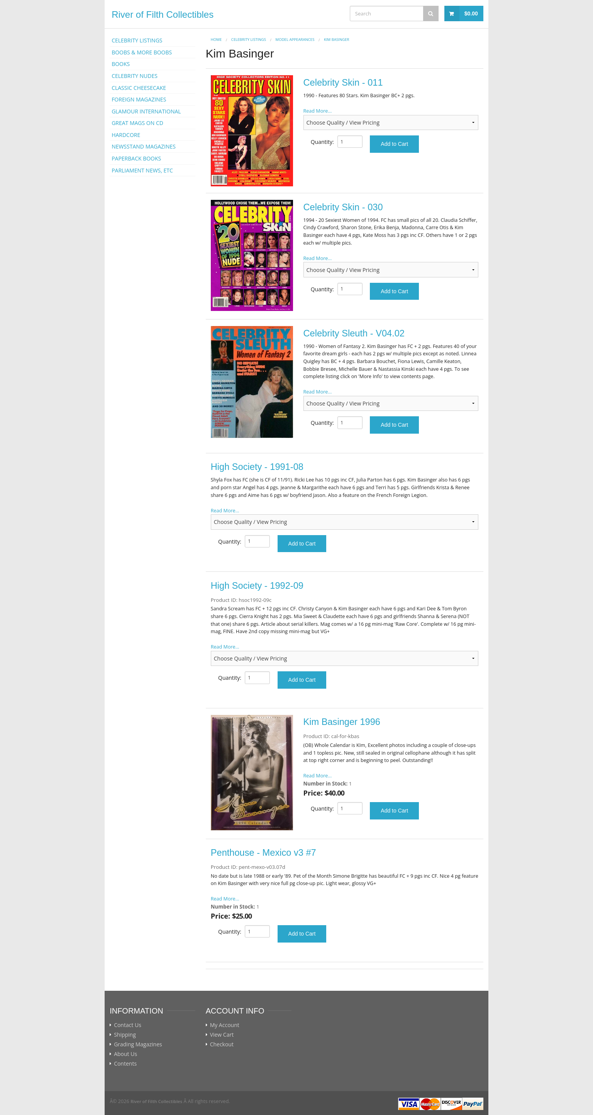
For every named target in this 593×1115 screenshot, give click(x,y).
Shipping (125, 1034)
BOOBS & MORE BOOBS (142, 52)
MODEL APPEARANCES (295, 39)
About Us (125, 1054)
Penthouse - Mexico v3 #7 (263, 853)
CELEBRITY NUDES (135, 75)
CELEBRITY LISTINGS (137, 40)
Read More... (317, 111)
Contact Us (127, 1025)
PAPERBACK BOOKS (136, 158)
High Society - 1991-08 (257, 467)
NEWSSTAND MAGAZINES (144, 146)
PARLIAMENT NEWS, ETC (142, 170)
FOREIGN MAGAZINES (139, 99)
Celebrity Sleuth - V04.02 (354, 333)
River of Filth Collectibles (162, 14)
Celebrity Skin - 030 (343, 207)
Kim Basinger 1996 (341, 722)
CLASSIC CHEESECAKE (139, 87)
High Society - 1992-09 (257, 586)
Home (216, 39)
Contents (125, 1063)
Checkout (222, 1044)
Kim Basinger (336, 39)
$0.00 (471, 13)
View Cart (222, 1034)
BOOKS (121, 64)
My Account (224, 1025)
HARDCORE (126, 135)
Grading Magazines (138, 1044)
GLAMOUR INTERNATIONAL (146, 111)
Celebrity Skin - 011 (343, 83)
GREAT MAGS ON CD (137, 123)
